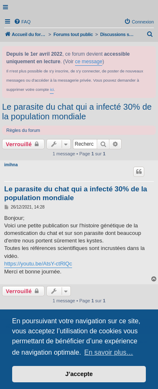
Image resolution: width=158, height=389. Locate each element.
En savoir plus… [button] (108, 352)
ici (52, 89)
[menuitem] (22, 22)
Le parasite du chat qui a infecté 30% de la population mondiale (77, 111)
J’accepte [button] (79, 374)
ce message (88, 61)
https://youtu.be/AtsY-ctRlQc (38, 263)
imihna (11, 164)
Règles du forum (23, 130)
